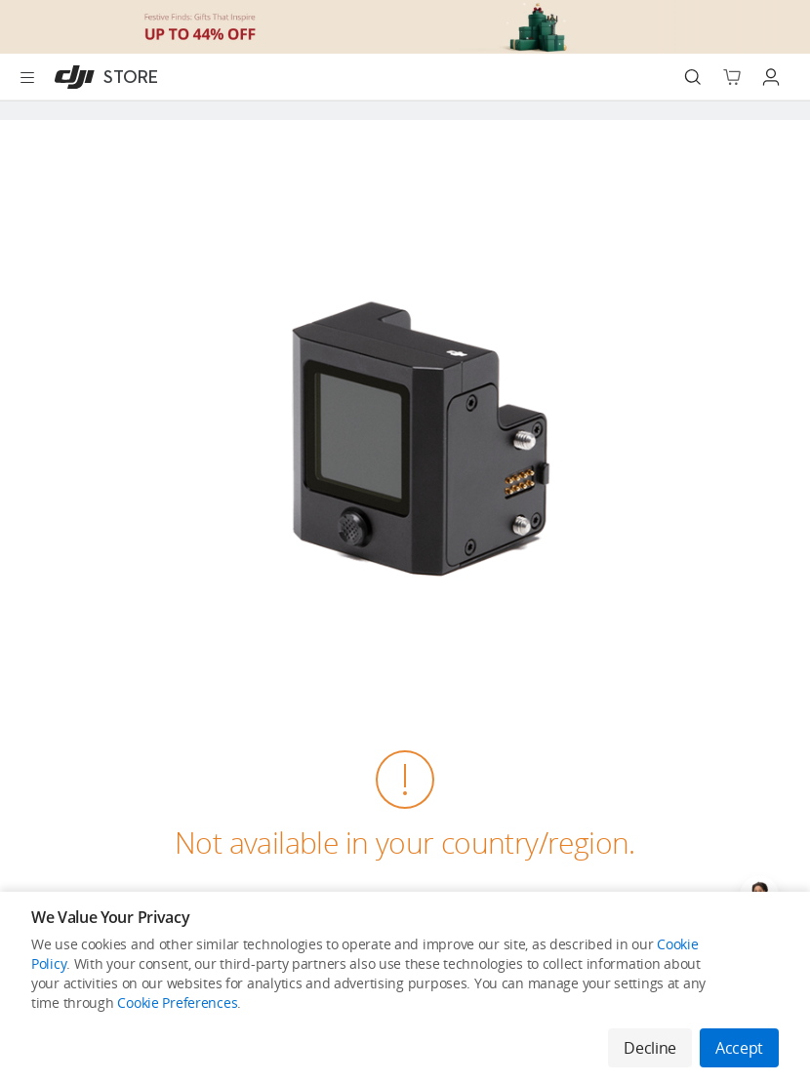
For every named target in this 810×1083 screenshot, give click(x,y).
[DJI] (102, 77)
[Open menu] (27, 77)
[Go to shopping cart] (731, 77)
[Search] (692, 77)
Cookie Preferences (177, 1002)
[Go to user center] (770, 77)
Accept (739, 1048)
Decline (650, 1048)
